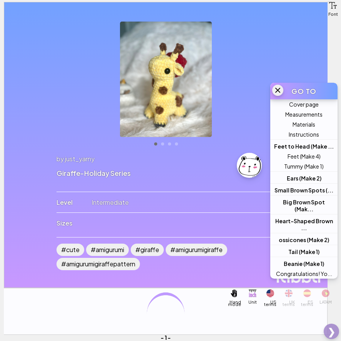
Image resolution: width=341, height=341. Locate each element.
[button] (333, 5)
